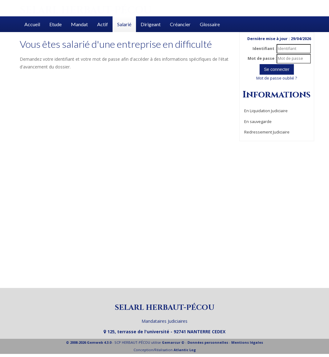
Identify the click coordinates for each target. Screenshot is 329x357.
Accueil (32, 24)
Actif (102, 24)
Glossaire (210, 24)
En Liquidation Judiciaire (266, 110)
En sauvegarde (258, 121)
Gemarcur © (173, 342)
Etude (55, 24)
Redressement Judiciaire (267, 132)
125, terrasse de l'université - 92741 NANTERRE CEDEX (164, 331)
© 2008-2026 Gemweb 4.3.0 (88, 342)
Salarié (124, 24)
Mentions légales (247, 342)
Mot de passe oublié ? (276, 78)
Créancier (180, 24)
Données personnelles (207, 342)
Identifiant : (265, 48)
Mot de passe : (262, 58)
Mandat (79, 24)
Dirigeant (151, 24)
